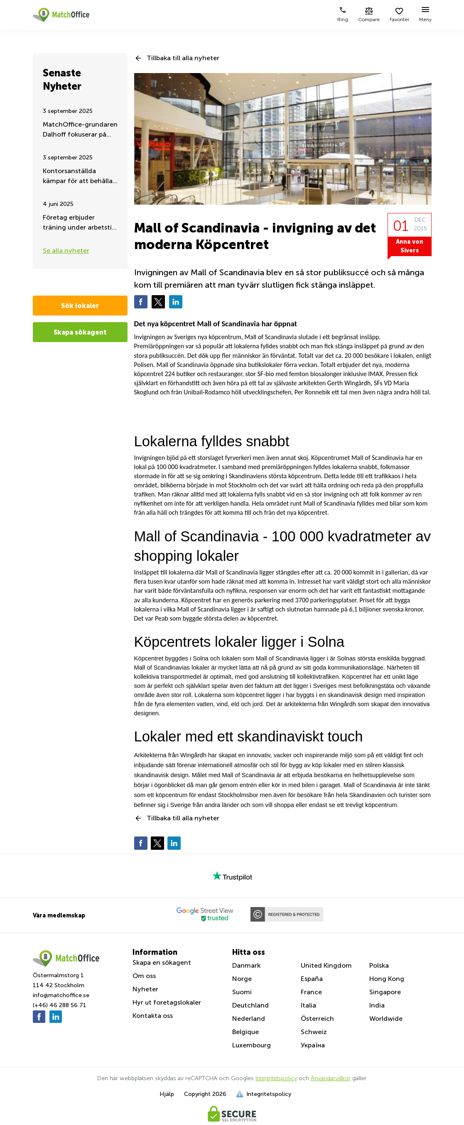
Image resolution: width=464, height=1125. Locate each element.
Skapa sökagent (80, 332)
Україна (313, 1045)
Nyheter (145, 989)
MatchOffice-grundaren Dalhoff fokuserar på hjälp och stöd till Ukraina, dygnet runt (80, 130)
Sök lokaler (80, 305)
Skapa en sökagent (162, 962)
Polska (379, 965)
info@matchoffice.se (61, 995)
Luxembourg (251, 1045)
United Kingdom (326, 965)
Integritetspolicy (276, 1078)
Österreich (317, 1018)
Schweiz (314, 1031)
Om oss (144, 975)
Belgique (245, 1031)
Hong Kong (386, 978)
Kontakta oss (153, 1015)
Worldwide (386, 1018)
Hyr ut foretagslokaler (167, 1002)
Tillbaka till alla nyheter (183, 57)
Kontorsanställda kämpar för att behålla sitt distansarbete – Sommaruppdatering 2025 (78, 176)
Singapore (385, 991)
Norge (242, 978)
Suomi (242, 991)
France (311, 991)
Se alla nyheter (66, 250)
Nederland (248, 1018)
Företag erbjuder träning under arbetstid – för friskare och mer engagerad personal (79, 223)
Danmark (246, 965)
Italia (308, 1005)
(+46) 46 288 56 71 (59, 1005)
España (312, 978)
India (377, 1005)
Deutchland (250, 1005)
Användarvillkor (331, 1078)
